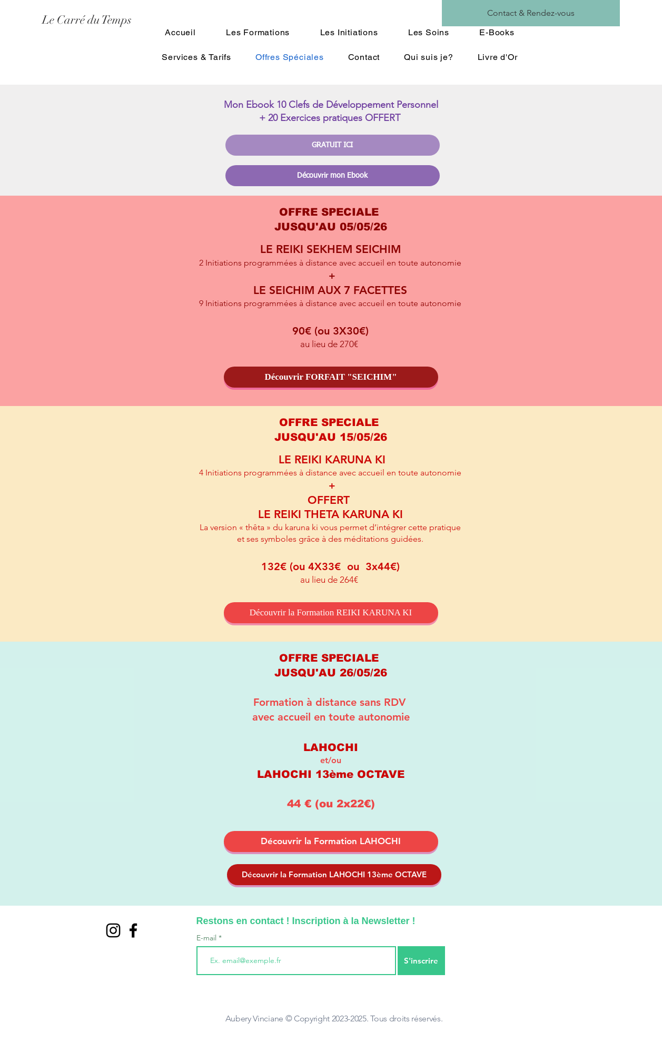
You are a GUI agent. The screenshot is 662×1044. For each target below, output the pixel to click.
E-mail (207, 937)
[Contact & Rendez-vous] (531, 13)
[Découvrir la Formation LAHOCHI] (331, 841)
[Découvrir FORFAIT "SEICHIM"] (331, 377)
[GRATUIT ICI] (332, 145)
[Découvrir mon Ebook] (332, 175)
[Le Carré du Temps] (136, 20)
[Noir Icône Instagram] (113, 930)
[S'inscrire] (421, 960)
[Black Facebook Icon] (133, 930)
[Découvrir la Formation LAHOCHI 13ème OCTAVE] (334, 874)
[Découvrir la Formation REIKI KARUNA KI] (331, 612)
